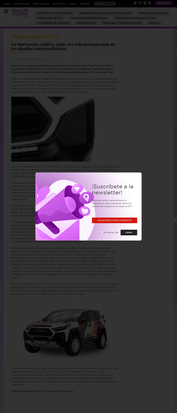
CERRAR (128, 232)
